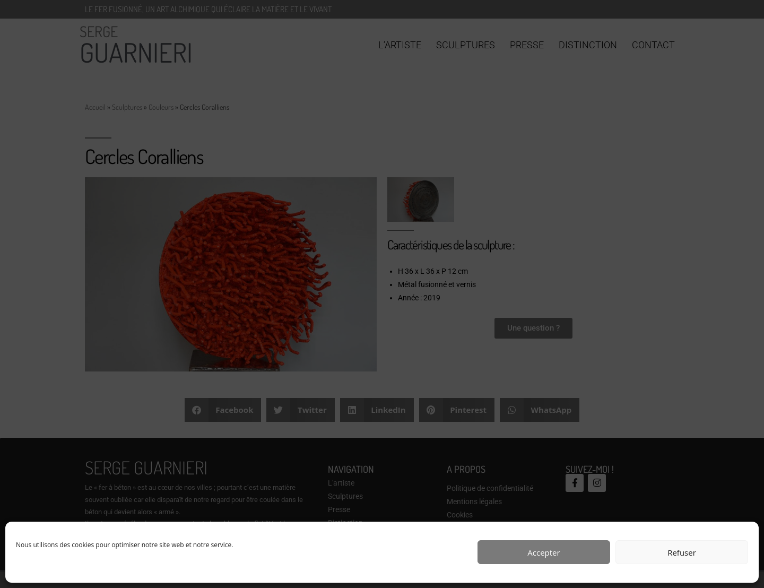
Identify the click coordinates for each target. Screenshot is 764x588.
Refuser (681, 552)
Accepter (543, 552)
